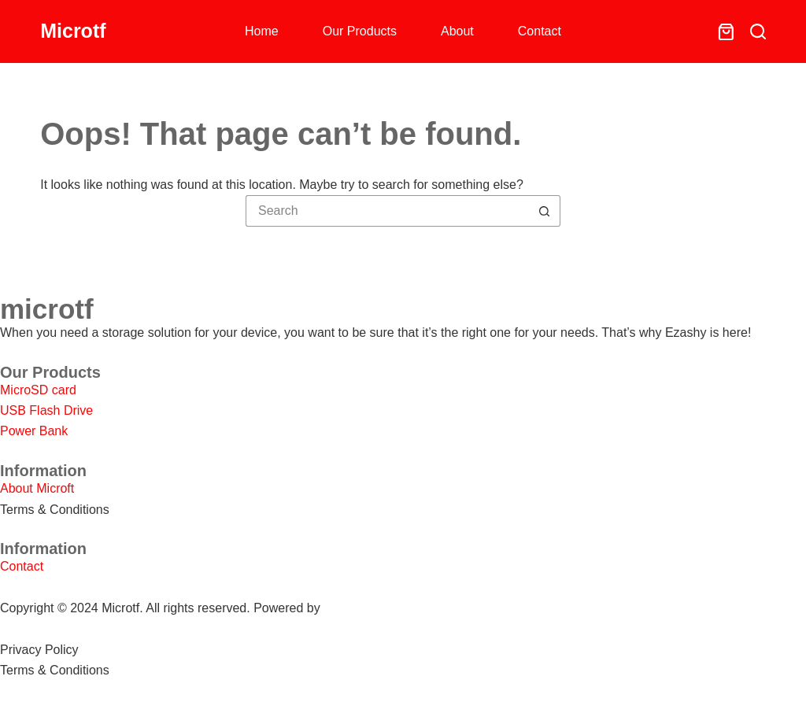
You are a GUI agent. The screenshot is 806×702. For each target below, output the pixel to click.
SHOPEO (350, 608)
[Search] (758, 31)
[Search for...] (387, 211)
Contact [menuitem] (539, 31)
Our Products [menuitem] (360, 31)
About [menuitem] (457, 31)
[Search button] (544, 211)
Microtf (72, 31)
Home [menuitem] (262, 31)
